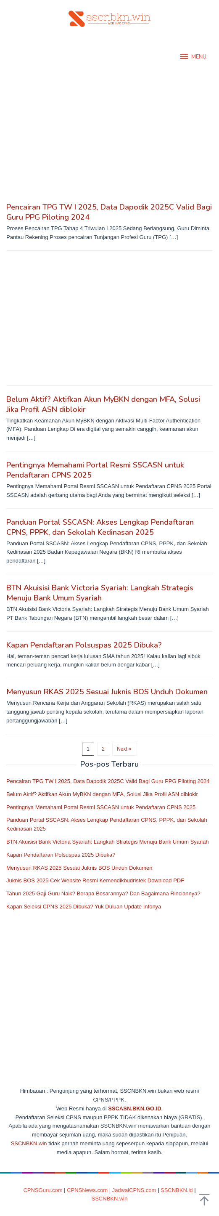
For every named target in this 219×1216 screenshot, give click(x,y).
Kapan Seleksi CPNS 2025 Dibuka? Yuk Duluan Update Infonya (83, 906)
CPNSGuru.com (42, 1190)
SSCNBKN (24, 1143)
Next (124, 749)
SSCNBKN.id (177, 1190)
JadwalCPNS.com (134, 1190)
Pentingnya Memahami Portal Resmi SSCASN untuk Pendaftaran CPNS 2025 (100, 807)
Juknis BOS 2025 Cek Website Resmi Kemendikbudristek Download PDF (95, 880)
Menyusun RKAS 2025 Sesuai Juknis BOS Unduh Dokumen (107, 692)
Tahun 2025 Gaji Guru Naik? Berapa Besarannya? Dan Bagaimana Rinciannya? (103, 893)
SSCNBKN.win (110, 1198)
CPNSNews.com (87, 1190)
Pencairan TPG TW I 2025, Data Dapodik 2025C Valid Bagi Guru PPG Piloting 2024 (107, 781)
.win (42, 1143)
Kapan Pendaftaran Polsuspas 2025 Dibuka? (84, 645)
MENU (192, 56)
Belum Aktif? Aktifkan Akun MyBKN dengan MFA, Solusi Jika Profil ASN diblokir (102, 794)
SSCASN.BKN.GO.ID (134, 1108)
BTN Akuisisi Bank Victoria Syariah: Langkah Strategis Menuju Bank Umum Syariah (99, 593)
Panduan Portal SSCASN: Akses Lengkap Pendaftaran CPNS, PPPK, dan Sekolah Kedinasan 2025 (100, 527)
